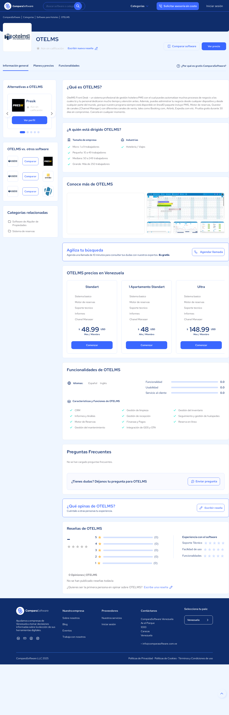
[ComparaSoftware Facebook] (31, 638)
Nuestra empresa (73, 611)
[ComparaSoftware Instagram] (38, 638)
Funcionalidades (69, 65)
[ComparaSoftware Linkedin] (18, 638)
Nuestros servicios (112, 618)
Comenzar (92, 345)
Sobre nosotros (71, 618)
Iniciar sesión (214, 6)
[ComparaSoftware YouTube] (25, 638)
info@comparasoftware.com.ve (159, 644)
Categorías (140, 6)
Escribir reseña (211, 508)
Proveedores (110, 611)
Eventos (67, 630)
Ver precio (214, 46)
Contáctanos (149, 611)
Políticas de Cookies (166, 658)
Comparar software (181, 46)
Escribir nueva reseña (83, 48)
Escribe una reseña (158, 587)
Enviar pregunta (204, 481)
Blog (65, 624)
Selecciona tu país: (196, 609)
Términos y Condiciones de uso (195, 658)
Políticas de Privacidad (140, 658)
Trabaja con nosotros (74, 636)
